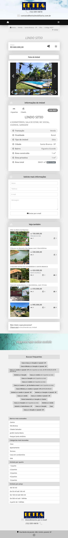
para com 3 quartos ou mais (33, 382)
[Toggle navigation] (58, 22)
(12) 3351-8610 (36, 12)
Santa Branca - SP (31, 27)
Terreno (12, 451)
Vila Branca (14, 426)
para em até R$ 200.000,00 (33, 389)
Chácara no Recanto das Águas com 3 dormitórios (28, 248)
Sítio (40, 27)
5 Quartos (13, 480)
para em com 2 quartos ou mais (33, 385)
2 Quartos (13, 469)
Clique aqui (14, 327)
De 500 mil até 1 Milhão (18, 498)
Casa (11, 444)
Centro (12, 422)
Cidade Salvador (16, 429)
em (23, 406)
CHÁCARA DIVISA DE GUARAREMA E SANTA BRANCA (29, 267)
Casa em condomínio (17, 455)
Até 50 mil (13, 488)
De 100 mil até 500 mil (18, 495)
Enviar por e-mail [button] (34, 213)
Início (13, 27)
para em (34, 363)
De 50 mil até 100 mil (17, 491)
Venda (20, 27)
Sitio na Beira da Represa (19, 230)
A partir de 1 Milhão (17, 502)
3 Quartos (13, 473)
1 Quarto (13, 466)
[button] (13, 76)
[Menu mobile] (8, 22)
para (20, 375)
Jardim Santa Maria (17, 433)
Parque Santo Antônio (18, 436)
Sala (11, 458)
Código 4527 (48, 27)
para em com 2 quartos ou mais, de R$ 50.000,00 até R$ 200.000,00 (33, 370)
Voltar (55, 30)
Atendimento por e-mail (34, 520)
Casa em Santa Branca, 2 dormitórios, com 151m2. (28, 285)
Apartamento (15, 448)
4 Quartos (13, 477)
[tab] (16, 57)
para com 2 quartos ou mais (41, 375)
